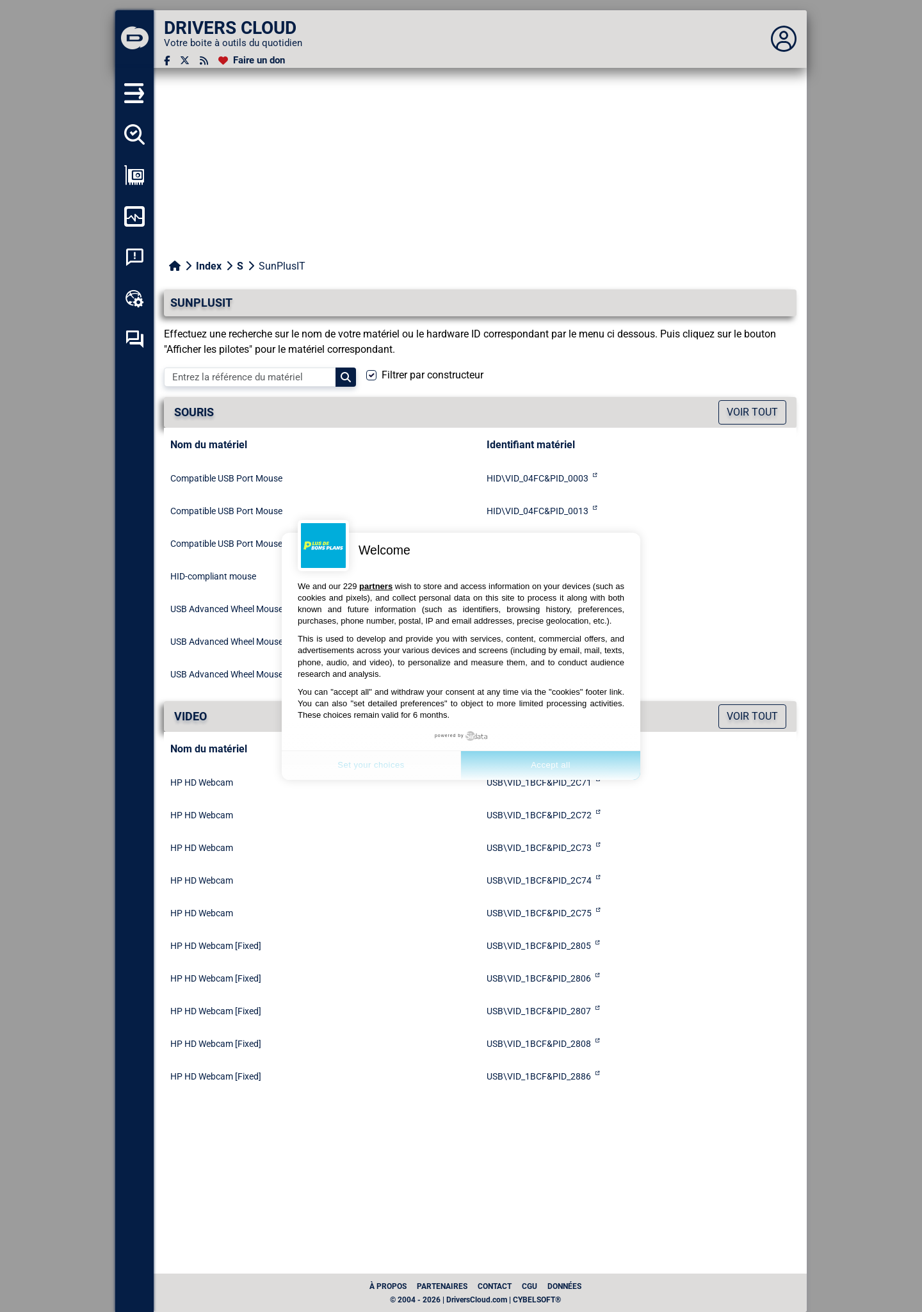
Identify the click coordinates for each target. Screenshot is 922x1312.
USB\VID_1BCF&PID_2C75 (539, 913)
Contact (495, 1286)
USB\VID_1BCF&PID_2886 (539, 1076)
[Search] (346, 377)
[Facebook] (167, 60)
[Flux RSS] (204, 60)
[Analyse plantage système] (134, 257)
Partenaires (442, 1286)
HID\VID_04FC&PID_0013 (537, 511)
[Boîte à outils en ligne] (134, 298)
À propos (388, 1286)
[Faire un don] (251, 60)
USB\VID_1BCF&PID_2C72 (539, 815)
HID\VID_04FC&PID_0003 (537, 478)
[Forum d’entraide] (134, 339)
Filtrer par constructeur (432, 375)
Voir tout (752, 412)
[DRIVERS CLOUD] (134, 39)
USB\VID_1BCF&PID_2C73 (539, 848)
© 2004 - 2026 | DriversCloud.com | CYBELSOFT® (475, 1299)
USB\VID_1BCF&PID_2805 (539, 946)
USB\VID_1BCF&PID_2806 (539, 978)
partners (375, 586)
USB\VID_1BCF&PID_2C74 (539, 880)
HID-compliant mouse (213, 576)
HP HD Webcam (201, 782)
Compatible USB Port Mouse (226, 478)
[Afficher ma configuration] (134, 175)
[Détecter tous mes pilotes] (134, 134)
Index (209, 266)
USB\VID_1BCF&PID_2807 (539, 1011)
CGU (529, 1286)
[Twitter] (185, 60)
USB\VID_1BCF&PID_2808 (539, 1044)
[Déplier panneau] (784, 39)
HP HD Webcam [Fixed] (215, 946)
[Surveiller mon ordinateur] (134, 216)
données (564, 1286)
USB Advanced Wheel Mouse (226, 609)
